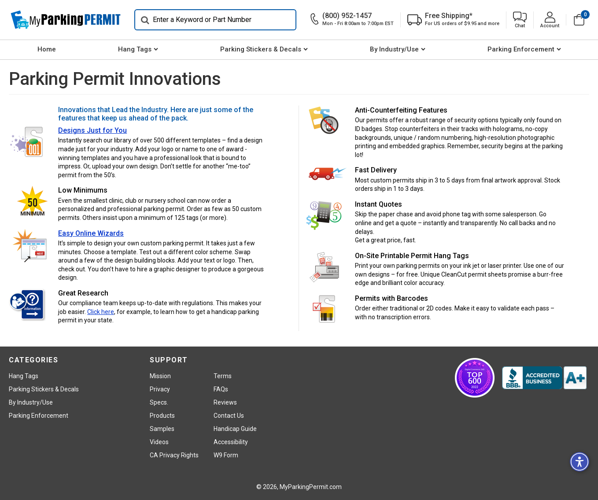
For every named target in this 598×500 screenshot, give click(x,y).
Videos (159, 441)
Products (162, 415)
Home (46, 49)
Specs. (159, 402)
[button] (519, 20)
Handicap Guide (235, 428)
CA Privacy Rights (174, 455)
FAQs (221, 389)
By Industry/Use (394, 49)
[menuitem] (46, 49)
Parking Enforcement (520, 49)
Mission (160, 376)
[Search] (215, 19)
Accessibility (231, 441)
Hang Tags (134, 49)
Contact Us (229, 415)
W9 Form (226, 455)
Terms (223, 376)
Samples (162, 428)
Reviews (225, 402)
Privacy (160, 389)
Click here (100, 311)
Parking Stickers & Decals (260, 49)
